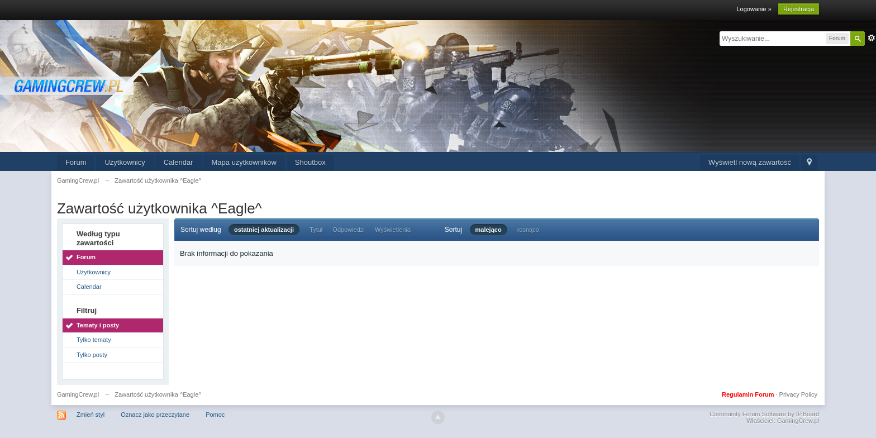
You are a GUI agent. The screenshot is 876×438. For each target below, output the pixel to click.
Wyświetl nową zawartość (749, 162)
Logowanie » (753, 9)
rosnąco (528, 229)
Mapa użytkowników (244, 162)
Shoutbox (310, 162)
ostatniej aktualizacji (264, 229)
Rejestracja (798, 9)
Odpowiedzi (348, 229)
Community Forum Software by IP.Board (764, 414)
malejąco (488, 229)
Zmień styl (90, 414)
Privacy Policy (798, 394)
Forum (76, 162)
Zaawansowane (871, 38)
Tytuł (316, 229)
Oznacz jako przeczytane (155, 414)
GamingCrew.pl (78, 394)
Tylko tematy (94, 339)
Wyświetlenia (393, 229)
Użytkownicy (124, 162)
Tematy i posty (98, 325)
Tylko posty (92, 354)
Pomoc (215, 414)
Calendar (178, 162)
